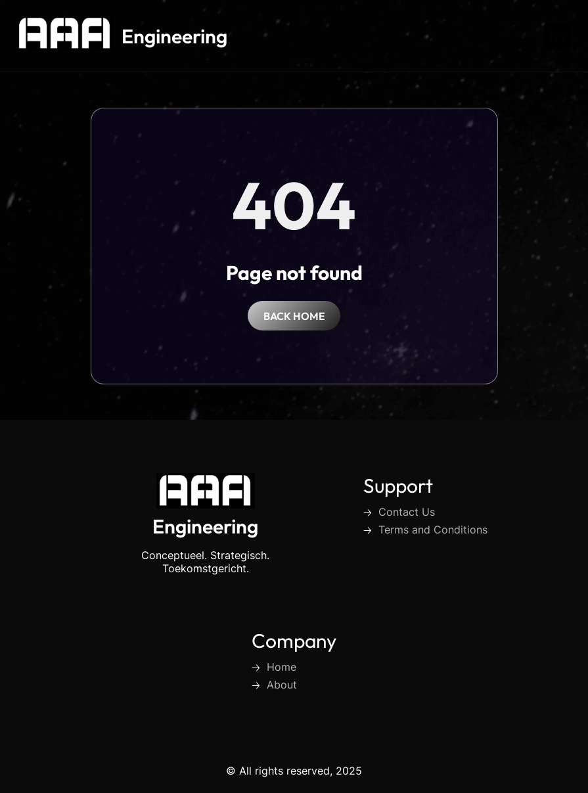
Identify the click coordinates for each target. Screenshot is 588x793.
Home (281, 666)
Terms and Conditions (432, 529)
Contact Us (406, 511)
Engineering (174, 36)
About (282, 684)
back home (294, 316)
